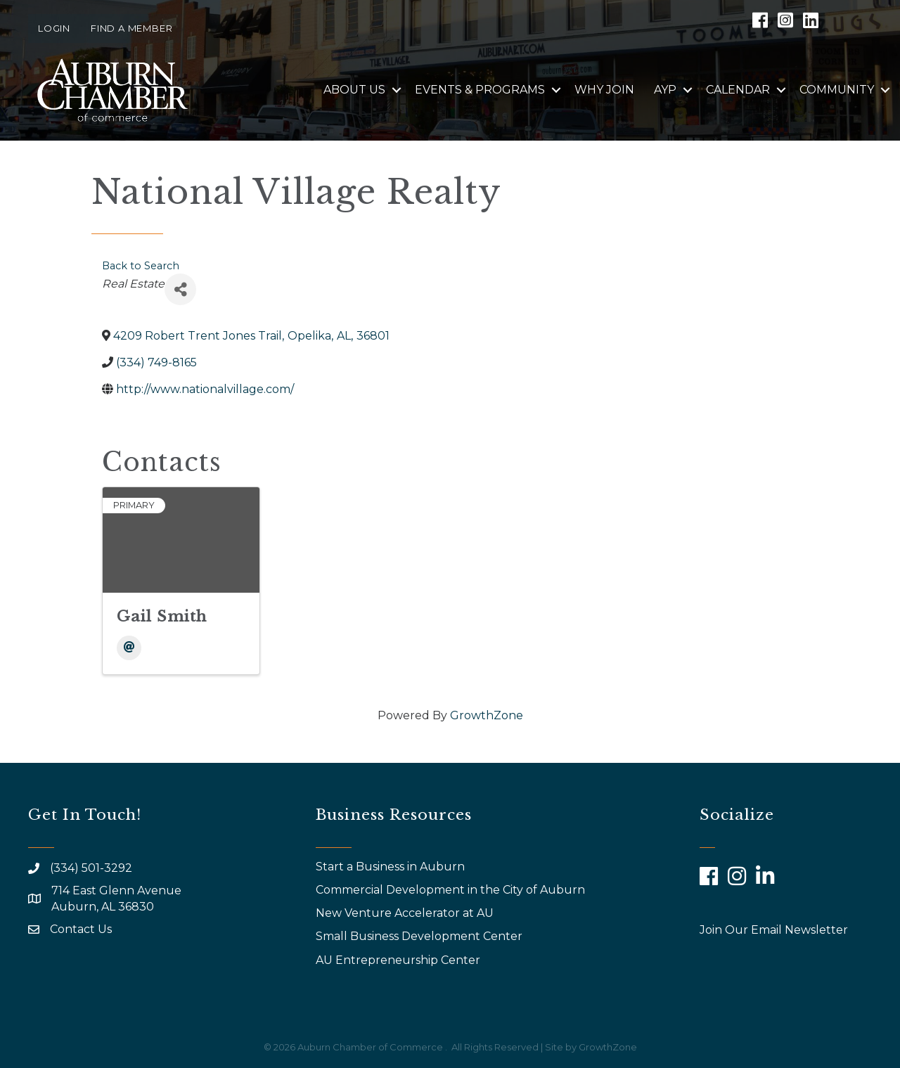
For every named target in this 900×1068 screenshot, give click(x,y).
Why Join (604, 89)
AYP (665, 89)
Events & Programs (480, 89)
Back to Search (140, 265)
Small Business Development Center (420, 936)
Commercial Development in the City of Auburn (452, 889)
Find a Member (131, 28)
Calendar (738, 89)
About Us (354, 89)
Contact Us (81, 929)
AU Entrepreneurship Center (399, 960)
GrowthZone (486, 715)
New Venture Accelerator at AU (406, 913)
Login (54, 28)
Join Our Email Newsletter (774, 930)
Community (836, 89)
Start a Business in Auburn (390, 866)
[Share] (180, 289)
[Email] (129, 648)
